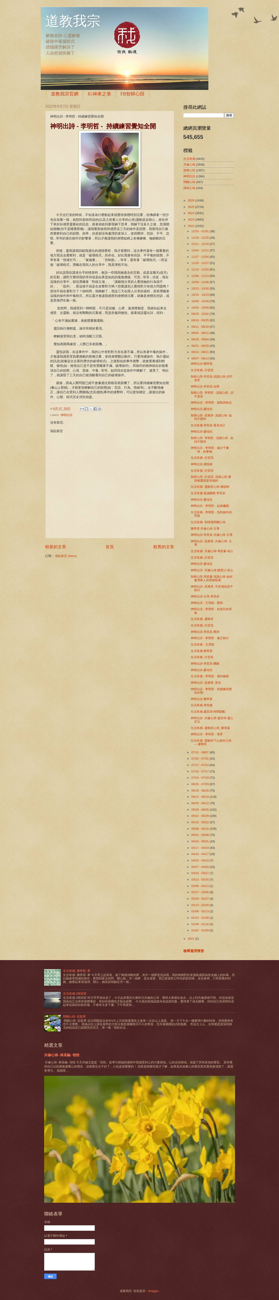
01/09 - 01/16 (200, 924)
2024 (191, 213)
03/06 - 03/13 (200, 886)
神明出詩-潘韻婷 (202, 464)
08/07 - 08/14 (200, 358)
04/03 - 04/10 (200, 860)
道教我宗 (73, 21)
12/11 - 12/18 (200, 244)
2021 (191, 938)
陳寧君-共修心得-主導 (205, 528)
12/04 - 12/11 (200, 250)
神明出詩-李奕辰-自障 (205, 386)
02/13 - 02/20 (200, 905)
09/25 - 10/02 (200, 314)
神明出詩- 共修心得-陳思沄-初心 (212, 570)
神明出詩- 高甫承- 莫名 (206, 682)
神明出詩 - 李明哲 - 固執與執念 (211, 402)
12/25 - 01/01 (200, 231)
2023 (191, 219)
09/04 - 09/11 (200, 333)
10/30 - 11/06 (200, 282)
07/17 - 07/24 (200, 765)
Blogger (153, 1291)
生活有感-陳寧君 (202, 651)
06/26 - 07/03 (200, 784)
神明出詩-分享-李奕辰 (205, 596)
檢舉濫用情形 (193, 951)
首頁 (110, 547)
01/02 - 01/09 (200, 930)
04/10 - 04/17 (200, 854)
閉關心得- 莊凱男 (74, 1016)
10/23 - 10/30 (200, 288)
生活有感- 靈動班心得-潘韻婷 (210, 486)
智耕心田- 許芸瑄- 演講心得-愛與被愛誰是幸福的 (211, 478)
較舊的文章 (163, 547)
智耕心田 (189, 170)
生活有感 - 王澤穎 (202, 644)
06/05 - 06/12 (200, 803)
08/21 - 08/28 (200, 345)
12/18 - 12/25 (200, 237)
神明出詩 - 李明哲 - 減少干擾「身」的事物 (210, 449)
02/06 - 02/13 (200, 911)
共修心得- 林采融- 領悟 (61, 1055)
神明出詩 (66, 415)
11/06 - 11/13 (200, 276)
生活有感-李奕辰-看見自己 (208, 425)
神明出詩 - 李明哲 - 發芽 (207, 734)
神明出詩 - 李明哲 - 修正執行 (210, 638)
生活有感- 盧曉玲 (202, 619)
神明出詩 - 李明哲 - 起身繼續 (210, 506)
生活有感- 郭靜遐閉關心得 (208, 522)
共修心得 (189, 164)
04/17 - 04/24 (200, 847)
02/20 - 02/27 (200, 898)
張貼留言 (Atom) (66, 556)
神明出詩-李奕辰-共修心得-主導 (212, 535)
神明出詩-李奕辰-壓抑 (205, 632)
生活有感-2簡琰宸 (74, 993)
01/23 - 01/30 (200, 917)
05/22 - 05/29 (200, 816)
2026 (191, 200)
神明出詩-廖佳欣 (202, 409)
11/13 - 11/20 (200, 269)
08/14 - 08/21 (200, 352)
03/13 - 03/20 (200, 879)
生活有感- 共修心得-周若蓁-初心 (212, 551)
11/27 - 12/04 (200, 256)
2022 (191, 226)
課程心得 (189, 188)
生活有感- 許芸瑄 (202, 370)
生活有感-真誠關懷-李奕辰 (208, 493)
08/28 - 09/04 (200, 339)
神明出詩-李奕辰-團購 (205, 663)
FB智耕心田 (132, 93)
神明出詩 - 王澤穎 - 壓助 (207, 603)
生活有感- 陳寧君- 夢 (77, 971)
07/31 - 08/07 (200, 752)
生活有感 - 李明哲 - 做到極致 (210, 676)
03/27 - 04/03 (200, 867)
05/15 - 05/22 (200, 822)
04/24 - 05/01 (200, 841)
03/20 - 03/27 (200, 873)
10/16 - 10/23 (200, 294)
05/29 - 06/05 (200, 809)
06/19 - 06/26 (200, 790)
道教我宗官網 (64, 93)
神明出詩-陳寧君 (202, 363)
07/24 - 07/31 (200, 758)
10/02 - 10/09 (200, 307)
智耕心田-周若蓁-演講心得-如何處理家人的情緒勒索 (212, 578)
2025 (191, 207)
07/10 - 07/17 (200, 771)
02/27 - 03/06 (200, 892)
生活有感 (189, 159)
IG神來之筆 (99, 93)
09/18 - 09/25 (200, 320)
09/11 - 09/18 (200, 326)
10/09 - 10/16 (200, 301)
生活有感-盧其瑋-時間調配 (208, 711)
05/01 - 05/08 (200, 835)
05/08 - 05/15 (200, 828)
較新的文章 (55, 547)
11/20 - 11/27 (200, 263)
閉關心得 (189, 182)
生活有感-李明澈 (202, 705)
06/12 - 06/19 (200, 796)
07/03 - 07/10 (200, 777)
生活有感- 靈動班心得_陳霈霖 (210, 728)
